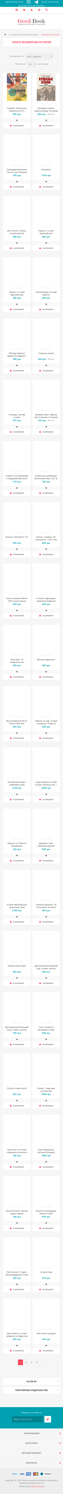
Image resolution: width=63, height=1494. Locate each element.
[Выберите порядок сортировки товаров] (39, 56)
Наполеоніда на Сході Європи (46, 293)
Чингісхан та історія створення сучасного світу (17, 1152)
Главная (5, 34)
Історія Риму (46, 1272)
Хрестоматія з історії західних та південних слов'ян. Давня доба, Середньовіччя (17, 1337)
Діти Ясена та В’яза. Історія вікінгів (16, 232)
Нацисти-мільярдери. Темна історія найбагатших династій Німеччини (46, 1214)
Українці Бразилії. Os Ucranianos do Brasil (46, 906)
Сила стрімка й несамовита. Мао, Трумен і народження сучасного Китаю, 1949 (46, 1031)
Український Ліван (17, 965)
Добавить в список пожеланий (17, 120)
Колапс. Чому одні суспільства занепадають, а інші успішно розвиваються (46, 1092)
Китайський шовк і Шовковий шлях (17, 783)
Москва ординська (46, 659)
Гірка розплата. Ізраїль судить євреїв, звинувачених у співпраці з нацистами (17, 1214)
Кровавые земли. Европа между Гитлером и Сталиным (46, 111)
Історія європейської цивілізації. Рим (17, 906)
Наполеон (46, 169)
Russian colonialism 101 (16, 537)
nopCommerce (37, 1486)
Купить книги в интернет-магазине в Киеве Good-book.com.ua (38, 1481)
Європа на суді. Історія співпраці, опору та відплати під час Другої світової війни (46, 724)
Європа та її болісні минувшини (16, 844)
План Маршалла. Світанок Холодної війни (46, 1152)
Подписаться (47, 1419)
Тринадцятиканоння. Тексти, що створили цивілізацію (17, 172)
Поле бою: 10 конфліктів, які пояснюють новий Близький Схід (17, 663)
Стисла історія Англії (17, 1088)
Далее (42, 1362)
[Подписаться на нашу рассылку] (27, 1419)
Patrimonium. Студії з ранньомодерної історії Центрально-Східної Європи (16, 1276)
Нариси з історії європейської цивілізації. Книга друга (16, 295)
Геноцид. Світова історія (17, 416)
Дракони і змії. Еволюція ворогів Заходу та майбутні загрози (46, 847)
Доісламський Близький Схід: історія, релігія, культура (46, 968)
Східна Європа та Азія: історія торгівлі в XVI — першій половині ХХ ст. (46, 785)
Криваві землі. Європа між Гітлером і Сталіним (46, 416)
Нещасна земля (46, 353)
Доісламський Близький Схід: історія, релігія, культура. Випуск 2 (16, 1030)
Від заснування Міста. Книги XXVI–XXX (17, 722)
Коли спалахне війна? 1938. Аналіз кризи (16, 599)
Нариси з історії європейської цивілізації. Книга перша (46, 234)
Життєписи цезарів (46, 1333)
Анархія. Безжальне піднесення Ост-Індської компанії (16, 111)
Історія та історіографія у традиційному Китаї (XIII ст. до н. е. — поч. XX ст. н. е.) (16, 479)
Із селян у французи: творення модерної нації (46, 601)
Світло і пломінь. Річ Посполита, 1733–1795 (46, 538)
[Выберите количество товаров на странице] (31, 64)
